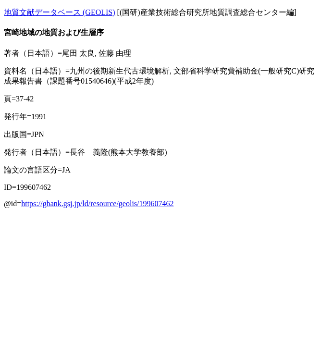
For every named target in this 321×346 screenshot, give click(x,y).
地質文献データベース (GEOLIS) (59, 12)
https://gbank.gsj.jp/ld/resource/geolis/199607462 (97, 203)
